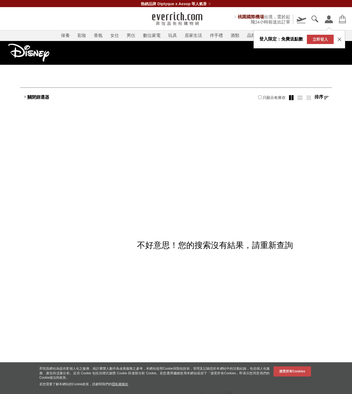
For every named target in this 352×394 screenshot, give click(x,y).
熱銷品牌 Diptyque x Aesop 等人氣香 (176, 4)
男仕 (131, 35)
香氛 (98, 35)
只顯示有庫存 (272, 97)
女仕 (114, 35)
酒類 (235, 35)
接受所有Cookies (292, 371)
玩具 (172, 35)
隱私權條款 (120, 384)
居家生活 (193, 35)
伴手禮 (216, 35)
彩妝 (81, 35)
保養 (65, 35)
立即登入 (320, 39)
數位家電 (152, 35)
